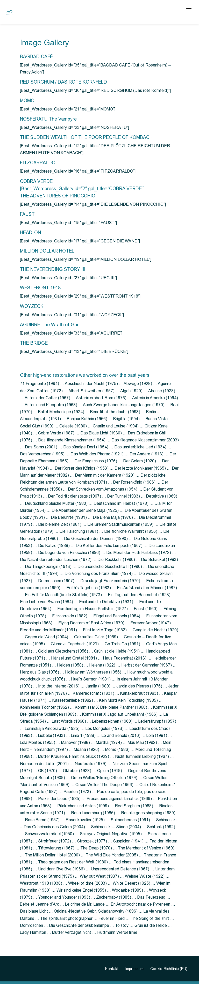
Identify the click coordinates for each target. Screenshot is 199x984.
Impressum (134, 969)
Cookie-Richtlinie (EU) (168, 969)
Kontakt (111, 969)
